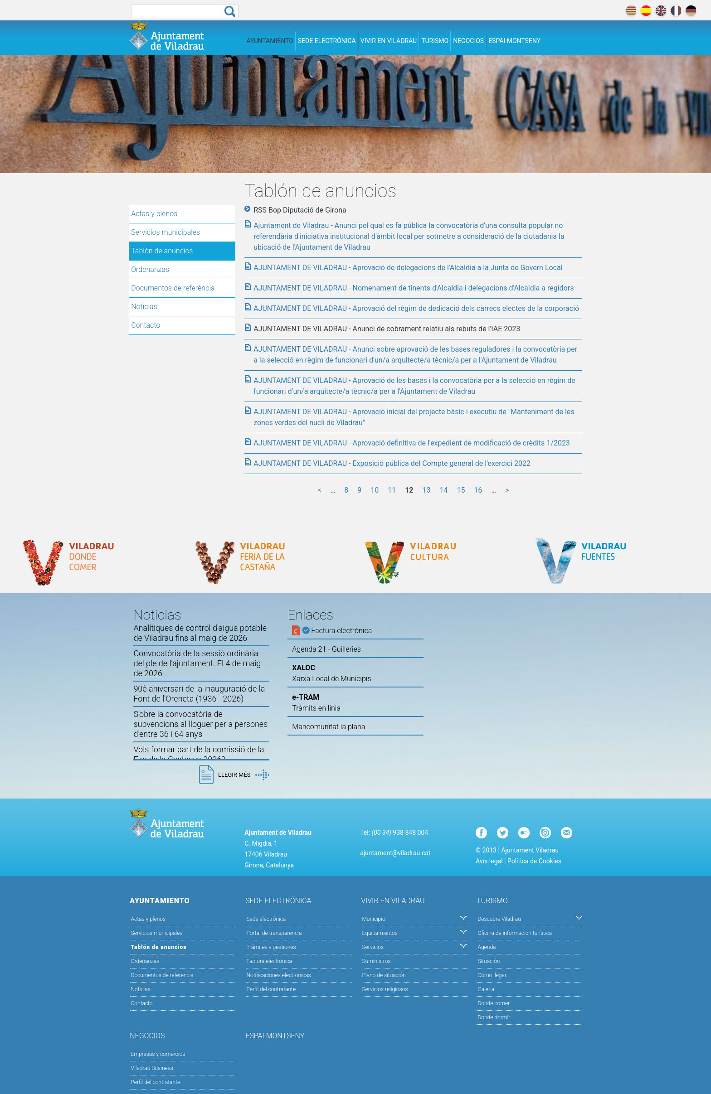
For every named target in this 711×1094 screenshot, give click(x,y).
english (661, 10)
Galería (485, 989)
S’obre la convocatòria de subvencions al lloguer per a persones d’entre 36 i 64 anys (200, 724)
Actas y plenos (154, 213)
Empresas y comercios (158, 1054)
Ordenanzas (150, 269)
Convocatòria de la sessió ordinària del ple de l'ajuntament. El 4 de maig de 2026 (197, 663)
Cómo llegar (491, 975)
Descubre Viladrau (529, 918)
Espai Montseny (514, 40)
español (646, 10)
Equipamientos (414, 932)
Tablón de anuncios (162, 251)
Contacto (145, 325)
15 (461, 490)
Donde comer (493, 1003)
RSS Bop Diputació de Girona (299, 210)
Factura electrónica (269, 961)
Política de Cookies (534, 861)
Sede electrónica (327, 40)
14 (443, 490)
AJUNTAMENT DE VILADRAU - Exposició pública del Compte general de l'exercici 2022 (392, 463)
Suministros (376, 961)
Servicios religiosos (385, 989)
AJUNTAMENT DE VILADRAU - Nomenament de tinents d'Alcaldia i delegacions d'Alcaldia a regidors (413, 288)
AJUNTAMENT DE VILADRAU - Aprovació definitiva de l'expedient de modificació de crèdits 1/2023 (411, 443)
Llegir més (243, 775)
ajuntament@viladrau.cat (395, 853)
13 (427, 490)
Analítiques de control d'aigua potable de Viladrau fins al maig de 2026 (200, 633)
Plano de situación (383, 975)
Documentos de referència (172, 288)
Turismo (434, 40)
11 (392, 490)
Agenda (486, 947)
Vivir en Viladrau (388, 40)
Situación (488, 961)
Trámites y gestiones (271, 947)
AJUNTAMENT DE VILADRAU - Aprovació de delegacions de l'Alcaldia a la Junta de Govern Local (407, 267)
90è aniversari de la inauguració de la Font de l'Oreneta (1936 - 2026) (199, 693)
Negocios (468, 40)
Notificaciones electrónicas (279, 975)
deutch (691, 10)
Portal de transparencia (274, 933)
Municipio (414, 918)
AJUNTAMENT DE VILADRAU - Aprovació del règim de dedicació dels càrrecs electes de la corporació (416, 308)
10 (374, 490)
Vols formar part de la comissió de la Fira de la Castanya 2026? (198, 754)
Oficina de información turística (514, 933)
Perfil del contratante (271, 989)
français (676, 10)
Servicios (414, 946)
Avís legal (489, 861)
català (631, 10)
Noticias (144, 306)
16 (478, 490)
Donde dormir (493, 1017)
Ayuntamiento (269, 40)
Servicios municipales (165, 232)
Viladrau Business (152, 1068)
